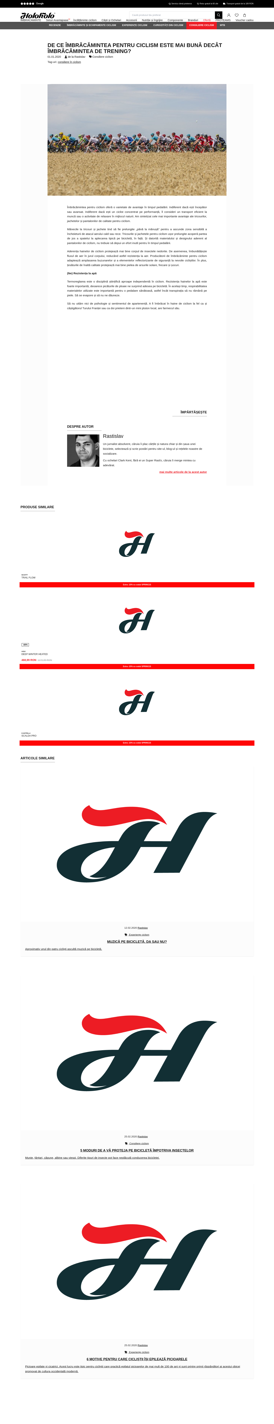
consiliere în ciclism (69, 72)
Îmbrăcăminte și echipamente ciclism (91, 35)
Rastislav (79, 66)
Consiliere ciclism (201, 35)
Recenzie (55, 35)
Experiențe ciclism (134, 35)
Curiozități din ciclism (168, 35)
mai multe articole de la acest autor (183, 482)
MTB (222, 35)
